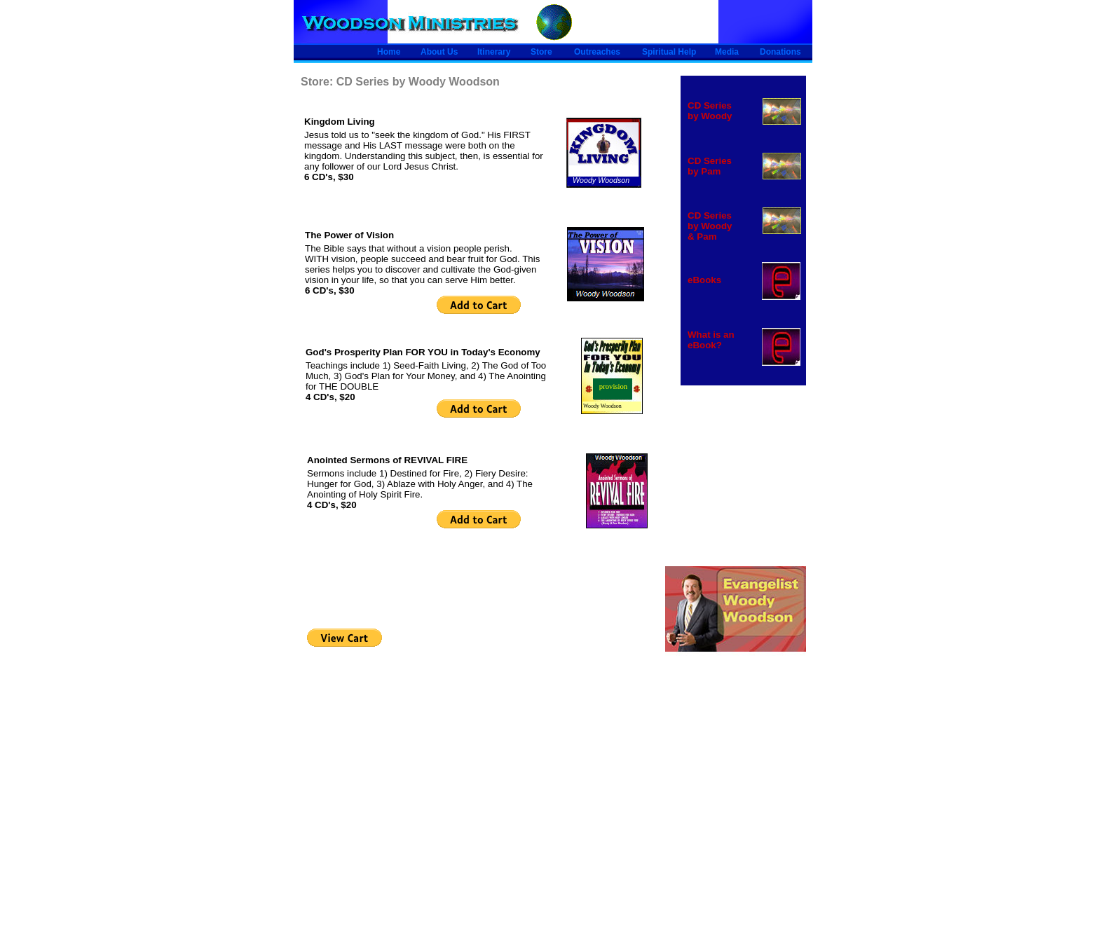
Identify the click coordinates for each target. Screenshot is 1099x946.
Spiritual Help (669, 52)
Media (727, 52)
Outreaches (597, 52)
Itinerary (493, 52)
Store (541, 52)
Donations (780, 52)
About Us (439, 52)
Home (388, 52)
